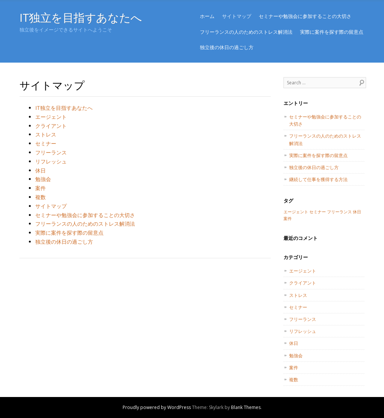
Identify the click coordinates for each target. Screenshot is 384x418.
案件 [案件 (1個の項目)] (288, 218)
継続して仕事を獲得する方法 (318, 179)
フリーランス (51, 152)
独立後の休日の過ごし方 (227, 47)
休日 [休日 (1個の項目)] (357, 211)
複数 (40, 197)
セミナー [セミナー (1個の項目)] (317, 211)
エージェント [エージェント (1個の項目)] (296, 211)
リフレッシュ (51, 161)
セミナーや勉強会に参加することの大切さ (305, 16)
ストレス (45, 134)
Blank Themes (246, 407)
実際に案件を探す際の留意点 (331, 31)
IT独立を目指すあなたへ (81, 17)
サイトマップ (236, 16)
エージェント (51, 116)
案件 (40, 188)
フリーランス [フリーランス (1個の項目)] (339, 211)
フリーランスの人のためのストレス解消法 (246, 31)
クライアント (51, 125)
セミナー (45, 143)
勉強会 (43, 179)
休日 (40, 170)
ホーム (207, 16)
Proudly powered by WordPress (157, 407)
